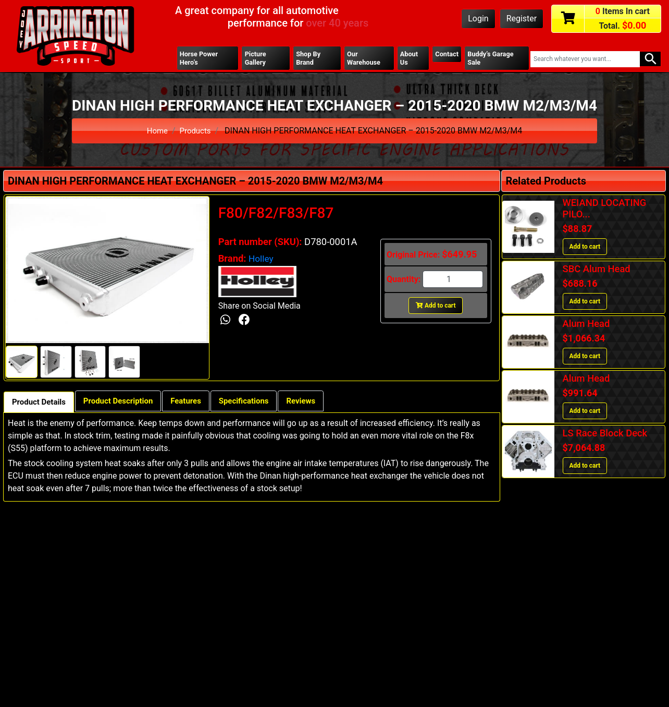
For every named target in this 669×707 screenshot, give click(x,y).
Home (156, 132)
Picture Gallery (255, 59)
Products (196, 132)
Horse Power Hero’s (200, 59)
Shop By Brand (308, 59)
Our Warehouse (363, 59)
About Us (408, 59)
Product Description (126, 403)
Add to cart (436, 307)
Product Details (41, 404)
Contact (446, 55)
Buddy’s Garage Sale (492, 59)
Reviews (321, 403)
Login (478, 18)
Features (198, 403)
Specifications (260, 403)
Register (521, 18)
